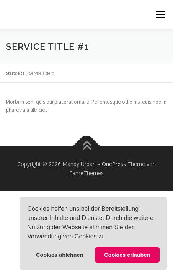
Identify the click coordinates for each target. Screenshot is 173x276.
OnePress (114, 164)
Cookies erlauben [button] (127, 255)
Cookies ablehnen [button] (59, 255)
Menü (160, 14)
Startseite (15, 73)
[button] (109, 237)
